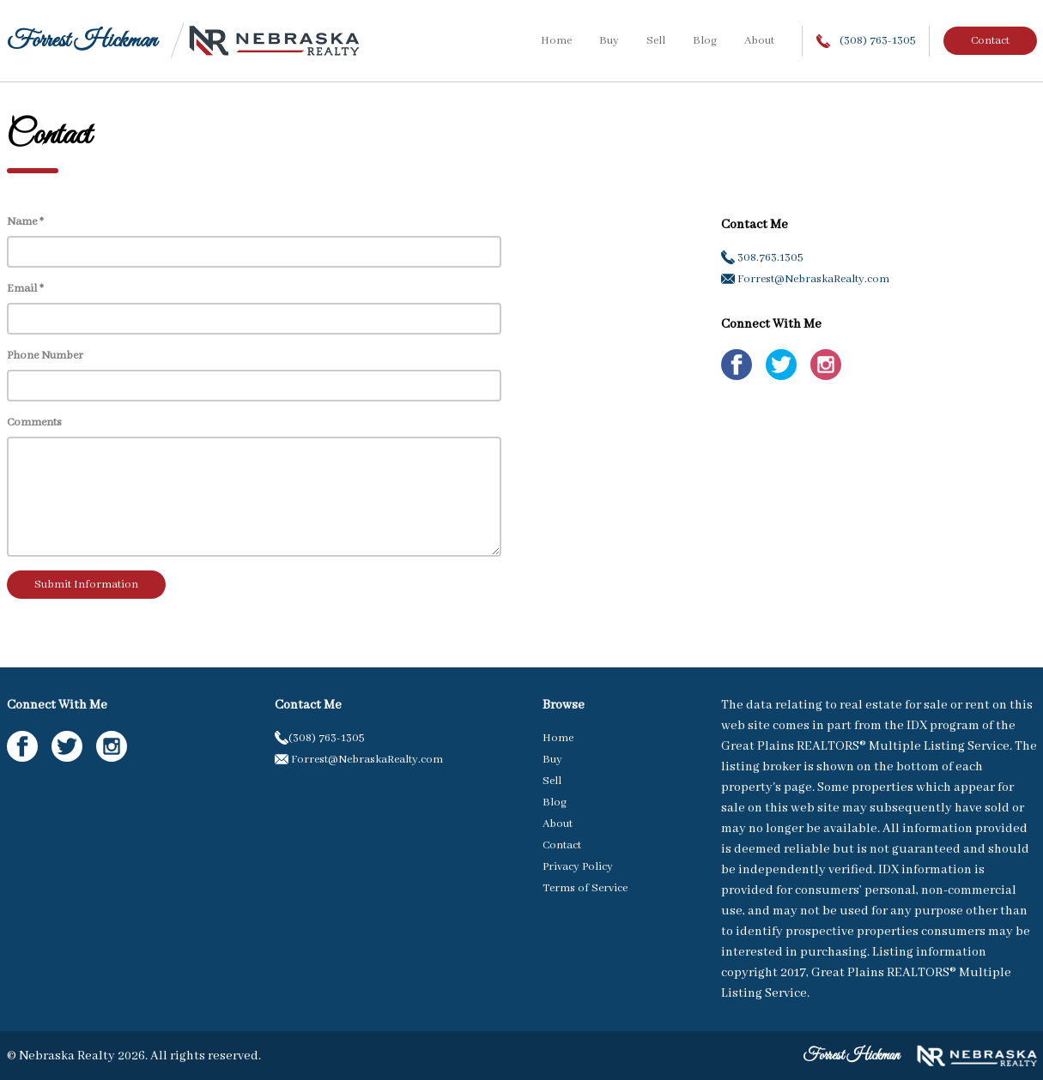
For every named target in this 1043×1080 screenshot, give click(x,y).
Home (556, 40)
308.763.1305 (762, 257)
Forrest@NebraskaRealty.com (805, 279)
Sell (655, 40)
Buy (609, 40)
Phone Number (45, 355)
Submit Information (86, 584)
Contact (990, 40)
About (759, 40)
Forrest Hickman (82, 41)
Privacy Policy (578, 867)
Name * (25, 221)
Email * (25, 288)
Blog (705, 40)
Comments (34, 422)
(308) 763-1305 (865, 40)
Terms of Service (585, 888)
